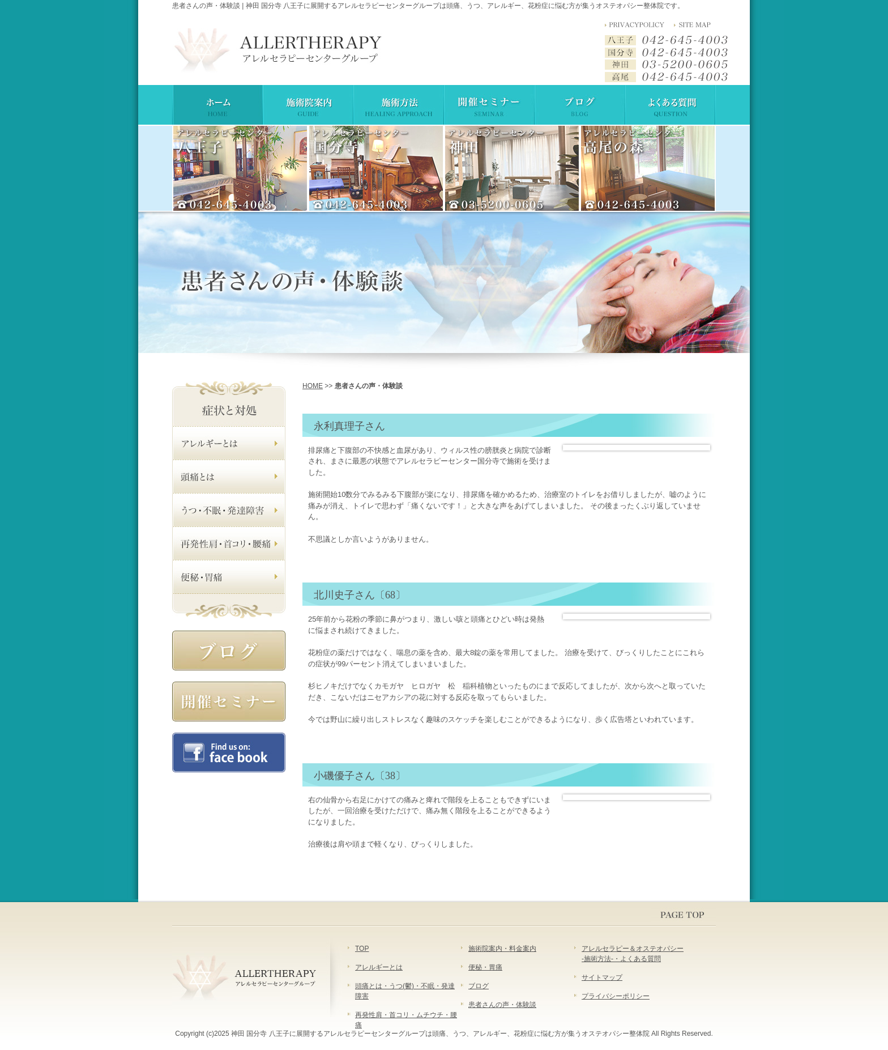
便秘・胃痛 (485, 967)
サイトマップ (602, 977)
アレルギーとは (379, 967)
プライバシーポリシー (616, 996)
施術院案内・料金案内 (502, 949)
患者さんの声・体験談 (502, 1005)
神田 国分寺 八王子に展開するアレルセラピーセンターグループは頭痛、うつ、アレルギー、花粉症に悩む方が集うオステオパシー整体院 (440, 1034)
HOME (312, 386)
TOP (362, 949)
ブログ (478, 986)
